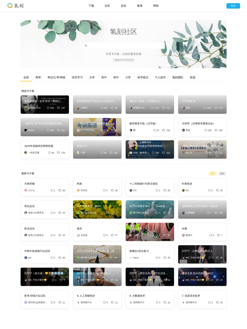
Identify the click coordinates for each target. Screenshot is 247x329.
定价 (123, 5)
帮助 (156, 5)
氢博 (139, 5)
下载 (91, 5)
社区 (107, 5)
